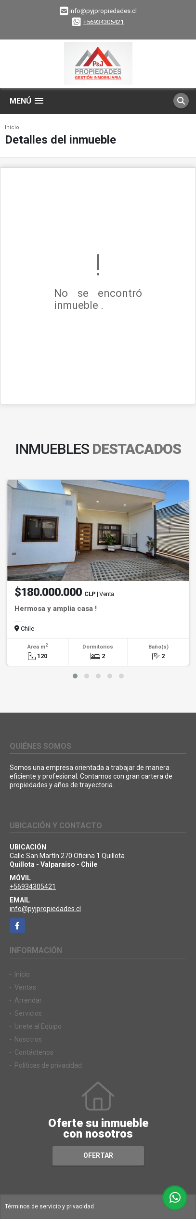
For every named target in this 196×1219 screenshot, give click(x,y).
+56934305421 (103, 22)
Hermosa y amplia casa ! (55, 608)
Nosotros (28, 1039)
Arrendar (28, 1000)
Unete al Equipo (38, 1026)
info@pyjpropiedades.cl (45, 909)
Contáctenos (33, 1052)
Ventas (25, 987)
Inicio (12, 127)
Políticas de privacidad (48, 1065)
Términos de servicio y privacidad (49, 1206)
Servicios (28, 1013)
